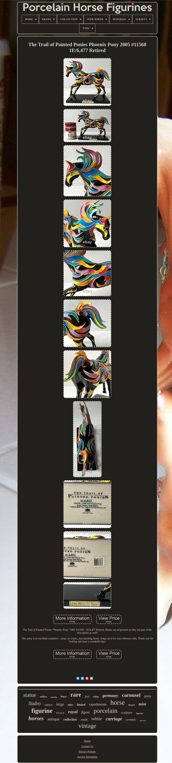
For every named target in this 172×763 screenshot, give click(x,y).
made (84, 719)
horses (36, 718)
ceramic (131, 719)
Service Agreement (87, 756)
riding (96, 696)
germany (110, 695)
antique (53, 719)
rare (76, 694)
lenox (64, 696)
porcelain (105, 710)
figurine (41, 710)
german (143, 720)
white (96, 718)
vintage (87, 725)
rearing (54, 697)
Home (87, 741)
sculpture (126, 712)
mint (142, 704)
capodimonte (98, 704)
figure (85, 712)
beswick (60, 712)
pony (147, 696)
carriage (114, 718)
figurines (139, 713)
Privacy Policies (87, 751)
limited (81, 704)
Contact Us (87, 746)
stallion (43, 696)
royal (73, 711)
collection (70, 719)
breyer (131, 704)
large (60, 704)
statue (29, 695)
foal (87, 696)
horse (118, 702)
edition (48, 704)
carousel (131, 695)
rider (70, 704)
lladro (34, 703)
